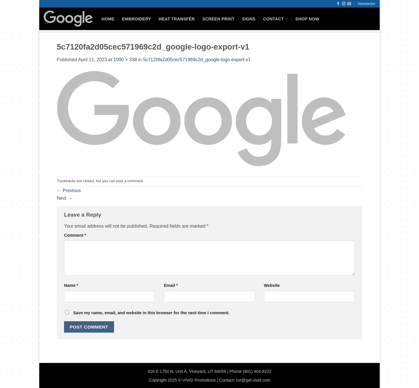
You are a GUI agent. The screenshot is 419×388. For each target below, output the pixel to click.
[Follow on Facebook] (338, 4)
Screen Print (218, 19)
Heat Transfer (177, 19)
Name (71, 285)
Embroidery (136, 19)
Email (171, 285)
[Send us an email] (349, 4)
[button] (366, 4)
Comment (75, 235)
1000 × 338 (125, 59)
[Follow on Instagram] (343, 4)
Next (64, 198)
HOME (108, 19)
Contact (275, 19)
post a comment (129, 181)
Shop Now (307, 19)
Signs (248, 19)
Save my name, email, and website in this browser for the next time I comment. (151, 312)
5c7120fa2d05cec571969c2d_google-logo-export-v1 (197, 59)
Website (272, 285)
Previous (69, 190)
